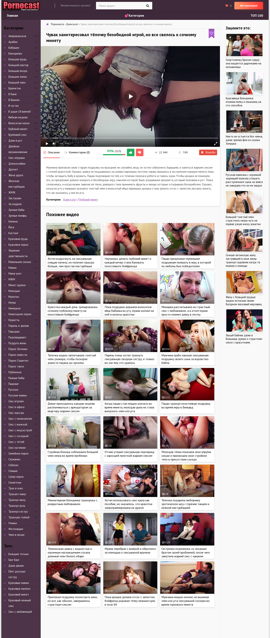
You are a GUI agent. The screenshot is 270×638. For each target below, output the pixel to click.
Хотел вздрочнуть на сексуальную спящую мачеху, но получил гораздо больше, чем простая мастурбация (71, 262)
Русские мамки (17, 395)
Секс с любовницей (20, 611)
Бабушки (13, 47)
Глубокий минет (88, 199)
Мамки (12, 267)
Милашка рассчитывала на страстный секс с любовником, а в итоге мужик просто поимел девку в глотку (185, 310)
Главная (12, 15)
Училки (12, 523)
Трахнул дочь (16, 505)
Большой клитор (18, 65)
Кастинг (13, 233)
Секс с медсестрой (20, 430)
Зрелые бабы (16, 210)
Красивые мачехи (19, 588)
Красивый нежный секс (19, 603)
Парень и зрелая (18, 326)
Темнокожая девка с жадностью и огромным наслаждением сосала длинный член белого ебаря (70, 552)
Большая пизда (17, 71)
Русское (13, 389)
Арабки (12, 42)
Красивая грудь (18, 239)
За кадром (15, 204)
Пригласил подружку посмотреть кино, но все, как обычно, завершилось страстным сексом (73, 600)
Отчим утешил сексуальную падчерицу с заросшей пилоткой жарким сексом (129, 453)
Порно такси (16, 366)
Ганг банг (13, 560)
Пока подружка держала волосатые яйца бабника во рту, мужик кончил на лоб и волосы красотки (129, 310)
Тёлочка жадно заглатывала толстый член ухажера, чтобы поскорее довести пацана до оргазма (72, 359)
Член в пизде (16, 535)
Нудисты (13, 320)
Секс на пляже (17, 447)
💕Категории (134, 15)
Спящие (13, 471)
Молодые (14, 291)
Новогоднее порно (19, 314)
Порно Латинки (17, 349)
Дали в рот (70, 199)
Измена (13, 221)
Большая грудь (17, 59)
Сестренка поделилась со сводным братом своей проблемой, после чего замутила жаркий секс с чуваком (185, 552)
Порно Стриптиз (18, 360)
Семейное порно (18, 453)
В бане (12, 94)
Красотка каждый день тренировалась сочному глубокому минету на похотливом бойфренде (73, 310)
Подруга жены (17, 343)
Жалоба (208, 152)
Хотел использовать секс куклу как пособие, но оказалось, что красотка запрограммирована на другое (128, 504)
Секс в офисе (16, 407)
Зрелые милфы (17, 215)
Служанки (14, 459)
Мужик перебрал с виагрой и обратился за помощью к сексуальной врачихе (130, 550)
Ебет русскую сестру (16, 574)
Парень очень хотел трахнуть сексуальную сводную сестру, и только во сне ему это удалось (129, 359)
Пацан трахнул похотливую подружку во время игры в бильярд (185, 405)
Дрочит (13, 169)
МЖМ (11, 279)
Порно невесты (17, 355)
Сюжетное (14, 482)
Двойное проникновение (17, 149)
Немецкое (14, 308)
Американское (17, 36)
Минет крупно (17, 285)
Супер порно (16, 476)
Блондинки (15, 53)
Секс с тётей (16, 442)
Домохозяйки (16, 163)
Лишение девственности (18, 253)
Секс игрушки (16, 158)
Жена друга (15, 175)
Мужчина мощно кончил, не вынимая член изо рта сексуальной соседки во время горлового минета (185, 600)
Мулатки (13, 296)
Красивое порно (18, 244)
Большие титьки (18, 554)
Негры (12, 302)
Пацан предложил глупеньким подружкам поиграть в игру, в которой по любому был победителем (186, 262)
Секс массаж (16, 413)
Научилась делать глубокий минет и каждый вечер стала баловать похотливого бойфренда (128, 262)
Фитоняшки (15, 529)
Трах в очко (15, 488)
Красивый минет (18, 594)
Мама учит (15, 273)
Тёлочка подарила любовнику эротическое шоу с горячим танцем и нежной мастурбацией (185, 504)
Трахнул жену (17, 500)
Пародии (14, 331)
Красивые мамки (18, 583)
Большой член (17, 82)
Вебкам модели (18, 117)
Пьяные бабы (16, 378)
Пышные (13, 384)
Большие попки (17, 76)
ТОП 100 (256, 15)
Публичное (15, 372)
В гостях (13, 105)
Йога (11, 227)
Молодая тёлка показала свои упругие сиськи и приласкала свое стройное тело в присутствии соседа (186, 455)
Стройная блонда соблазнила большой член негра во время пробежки (73, 453)
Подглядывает (17, 337)
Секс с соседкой (18, 436)
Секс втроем (16, 401)
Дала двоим (16, 565)
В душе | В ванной (19, 111)
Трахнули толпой (18, 517)
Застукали (14, 198)
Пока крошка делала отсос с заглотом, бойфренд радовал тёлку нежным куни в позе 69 (130, 600)
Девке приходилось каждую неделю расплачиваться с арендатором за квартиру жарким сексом (71, 407)
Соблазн (13, 465)
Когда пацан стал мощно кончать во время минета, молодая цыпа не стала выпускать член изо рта (129, 407)
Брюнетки (14, 88)
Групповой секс (17, 135)
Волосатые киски (18, 123)
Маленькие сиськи (19, 262)
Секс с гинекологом (20, 418)
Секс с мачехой (17, 424)
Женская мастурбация (16, 183)
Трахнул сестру (18, 511)
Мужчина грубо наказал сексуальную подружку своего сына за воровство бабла (185, 359)
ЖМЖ (11, 192)
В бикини (14, 100)
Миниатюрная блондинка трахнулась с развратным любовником (73, 502)
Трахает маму (17, 494)
